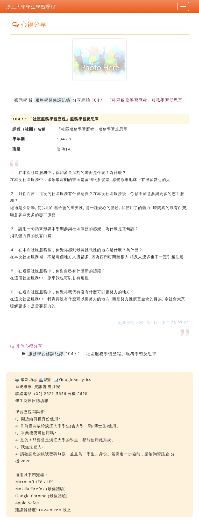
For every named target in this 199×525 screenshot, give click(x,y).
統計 (48, 379)
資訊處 (40, 386)
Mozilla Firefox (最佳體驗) (40, 488)
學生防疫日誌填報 (31, 400)
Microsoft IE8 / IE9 (34, 481)
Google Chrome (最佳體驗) (41, 495)
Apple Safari (27, 502)
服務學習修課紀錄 (52, 100)
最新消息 (29, 379)
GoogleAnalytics (75, 379)
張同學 (20, 100)
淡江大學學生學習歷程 (30, 6)
